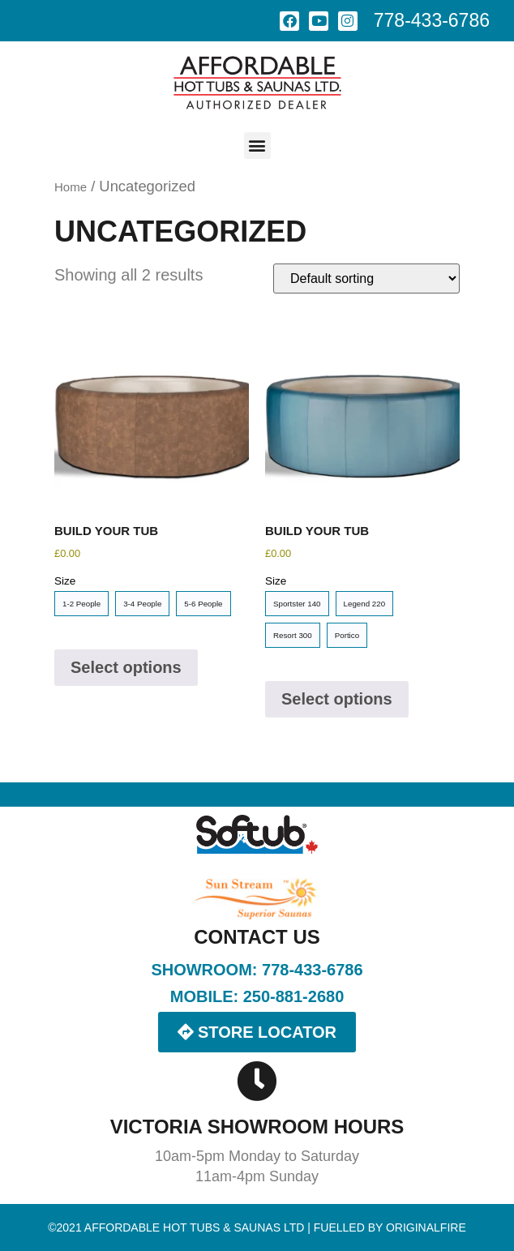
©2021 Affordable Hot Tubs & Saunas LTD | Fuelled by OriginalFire (257, 1227)
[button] (257, 145)
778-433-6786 (432, 20)
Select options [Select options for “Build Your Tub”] (126, 667)
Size (64, 581)
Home (70, 187)
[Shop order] (366, 278)
